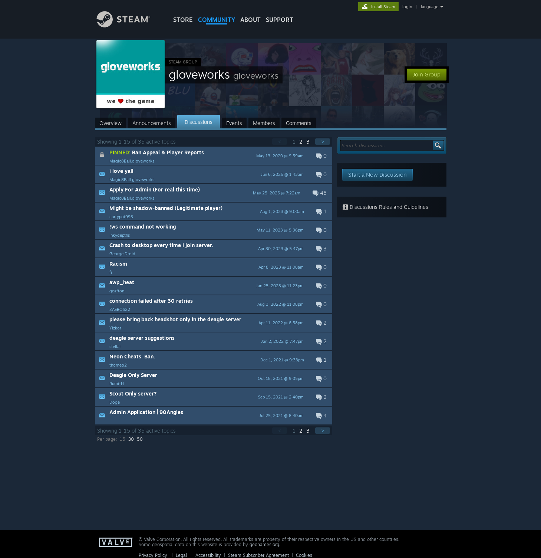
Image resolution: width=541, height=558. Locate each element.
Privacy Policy (153, 555)
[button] (213, 156)
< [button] (279, 141)
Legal (181, 555)
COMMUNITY (216, 19)
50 (140, 439)
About (250, 19)
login (407, 6)
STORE (183, 19)
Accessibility (208, 555)
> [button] (322, 141)
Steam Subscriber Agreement (258, 555)
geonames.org (264, 544)
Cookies (304, 555)
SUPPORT (279, 19)
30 (131, 439)
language (429, 6)
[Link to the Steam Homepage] (129, 25)
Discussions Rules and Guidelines (385, 207)
